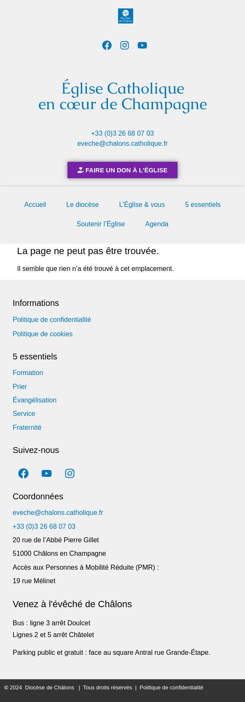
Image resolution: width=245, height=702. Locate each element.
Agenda (156, 224)
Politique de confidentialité (52, 319)
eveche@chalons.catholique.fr (122, 143)
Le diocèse (82, 204)
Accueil (35, 204)
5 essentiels (203, 204)
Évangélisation (35, 400)
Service (24, 413)
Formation (28, 372)
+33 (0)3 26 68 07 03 (122, 133)
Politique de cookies (43, 334)
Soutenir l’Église (101, 224)
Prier (20, 386)
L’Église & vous (142, 204)
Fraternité (27, 427)
